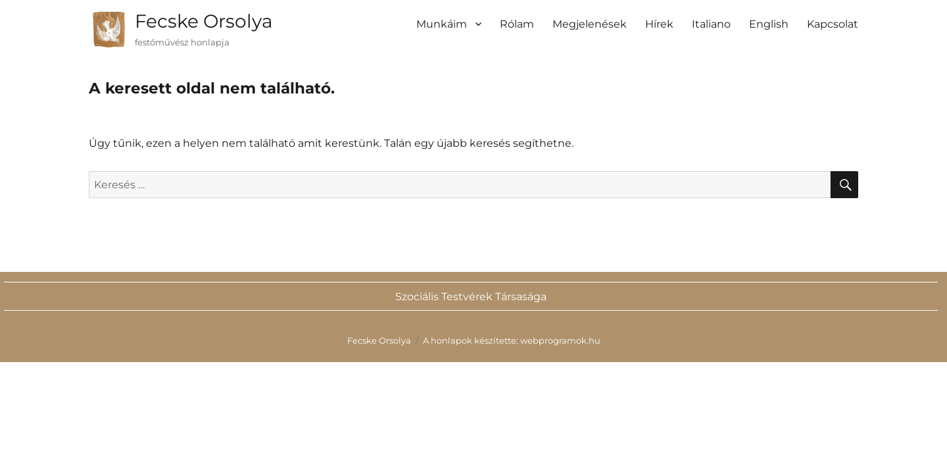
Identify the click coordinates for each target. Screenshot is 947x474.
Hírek (659, 24)
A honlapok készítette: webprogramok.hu (511, 340)
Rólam (517, 24)
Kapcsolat (832, 24)
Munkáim (441, 24)
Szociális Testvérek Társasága (470, 296)
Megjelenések (589, 24)
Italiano (711, 24)
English (769, 24)
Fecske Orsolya (204, 21)
